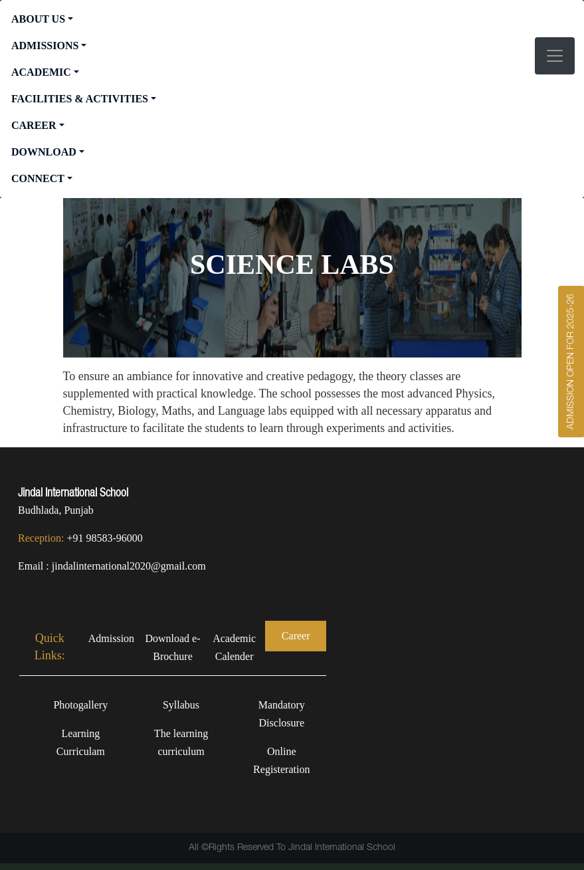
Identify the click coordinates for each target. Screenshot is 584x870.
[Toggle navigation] (555, 55)
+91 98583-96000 (104, 538)
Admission (111, 638)
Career (296, 635)
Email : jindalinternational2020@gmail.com (112, 566)
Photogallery (80, 704)
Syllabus (181, 704)
